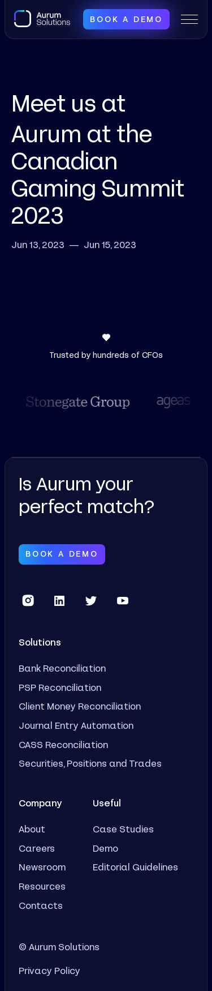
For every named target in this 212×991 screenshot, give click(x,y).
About (32, 828)
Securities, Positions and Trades (90, 763)
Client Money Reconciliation (80, 705)
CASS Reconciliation (63, 744)
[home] (42, 18)
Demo (105, 848)
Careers (37, 848)
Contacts (41, 905)
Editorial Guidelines (135, 866)
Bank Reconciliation (62, 668)
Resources (42, 886)
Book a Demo (126, 19)
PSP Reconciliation (60, 687)
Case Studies (123, 828)
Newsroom (42, 866)
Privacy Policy (49, 970)
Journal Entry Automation (76, 725)
